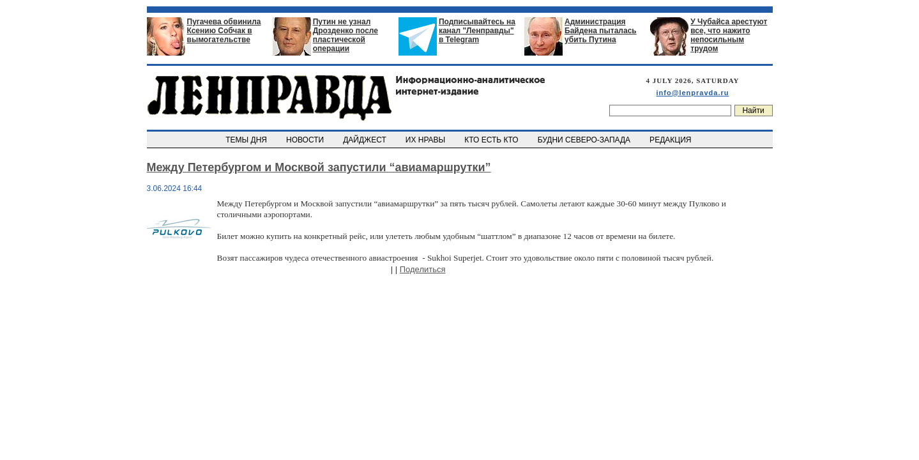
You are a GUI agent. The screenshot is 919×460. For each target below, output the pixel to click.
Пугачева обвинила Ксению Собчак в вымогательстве (224, 30)
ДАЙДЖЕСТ (366, 139)
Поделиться (423, 269)
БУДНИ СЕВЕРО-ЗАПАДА (585, 139)
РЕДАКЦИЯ (671, 139)
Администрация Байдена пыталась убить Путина (601, 30)
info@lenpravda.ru (693, 92)
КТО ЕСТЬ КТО (492, 139)
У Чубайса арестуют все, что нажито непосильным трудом (728, 35)
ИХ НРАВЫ (426, 139)
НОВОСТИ (306, 139)
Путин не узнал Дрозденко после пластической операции (345, 35)
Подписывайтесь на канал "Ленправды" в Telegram (477, 30)
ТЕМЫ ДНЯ (247, 139)
